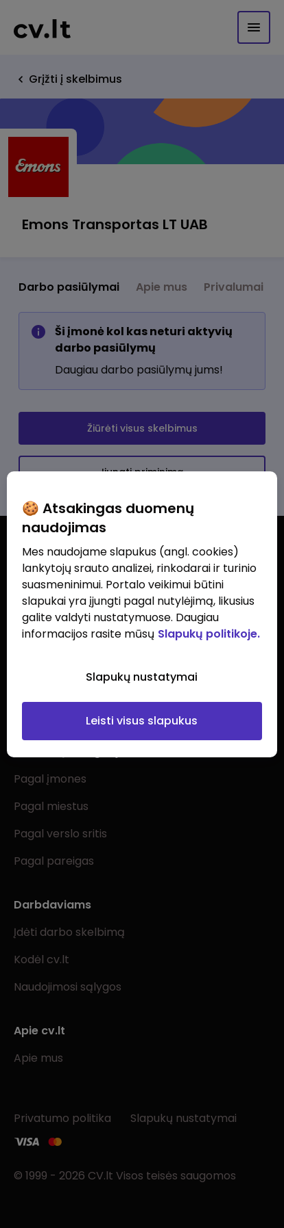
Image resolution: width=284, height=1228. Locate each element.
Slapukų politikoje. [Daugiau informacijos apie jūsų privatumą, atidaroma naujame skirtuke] (209, 634)
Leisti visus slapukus (142, 721)
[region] (141, 614)
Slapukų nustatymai (142, 677)
